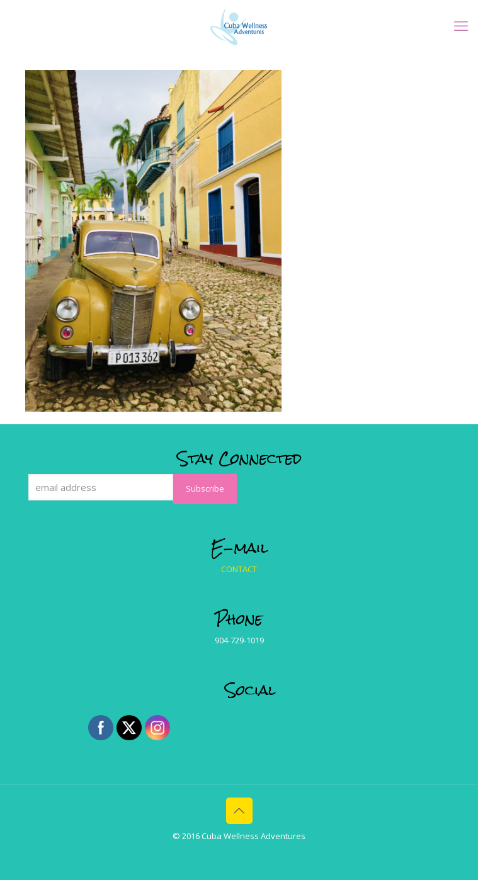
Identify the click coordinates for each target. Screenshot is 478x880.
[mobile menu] (461, 25)
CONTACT (239, 569)
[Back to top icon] (239, 811)
